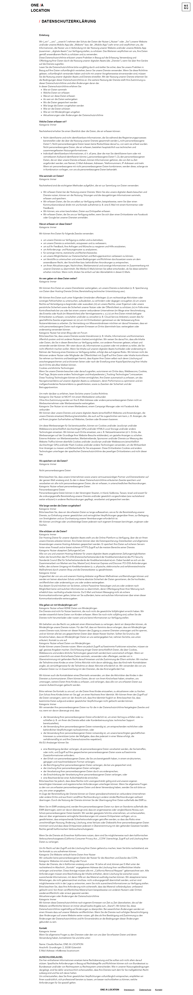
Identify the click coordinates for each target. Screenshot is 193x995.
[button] (186, 7)
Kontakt (158, 989)
